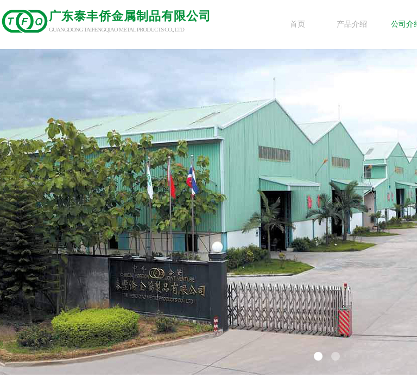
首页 (297, 24)
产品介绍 (352, 24)
